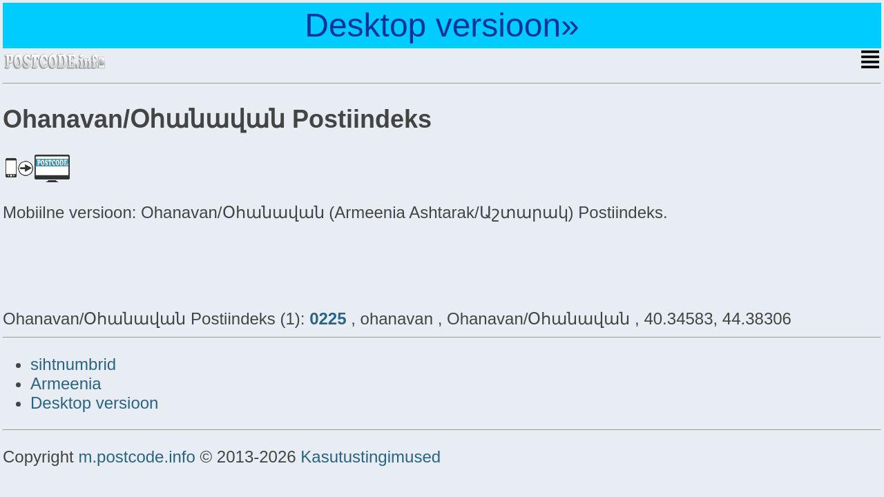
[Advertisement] (113, 263)
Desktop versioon (94, 402)
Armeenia (66, 383)
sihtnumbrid (73, 364)
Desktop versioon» (442, 25)
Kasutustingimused (370, 456)
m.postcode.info (136, 456)
